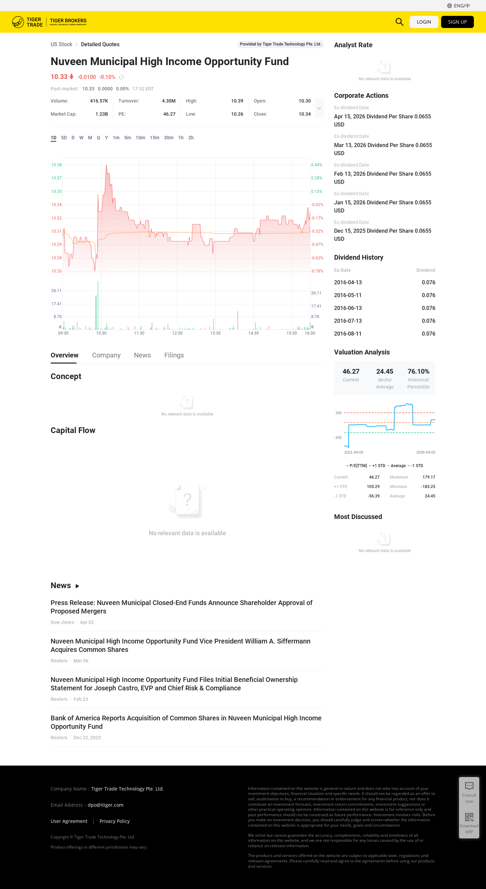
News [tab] (142, 355)
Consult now (469, 798)
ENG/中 (462, 5)
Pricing (239, 21)
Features (180, 21)
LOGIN (424, 22)
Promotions (274, 21)
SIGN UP (457, 22)
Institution (336, 21)
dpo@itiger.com (106, 805)
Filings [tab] (174, 355)
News (65, 585)
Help (306, 21)
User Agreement (69, 821)
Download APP (469, 829)
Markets (114, 21)
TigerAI (211, 21)
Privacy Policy (115, 821)
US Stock (61, 44)
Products (147, 21)
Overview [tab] (65, 355)
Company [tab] (106, 355)
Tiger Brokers (49, 22)
